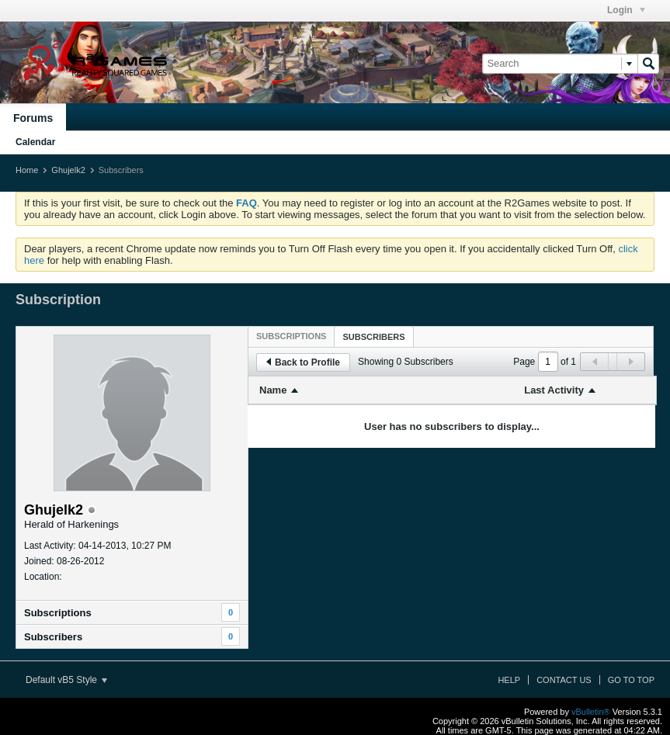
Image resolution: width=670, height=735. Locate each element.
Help (509, 680)
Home (27, 170)
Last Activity (554, 390)
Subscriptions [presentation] (291, 336)
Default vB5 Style (66, 679)
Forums (33, 118)
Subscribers (53, 637)
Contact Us (564, 680)
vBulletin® (590, 711)
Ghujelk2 (68, 170)
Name (272, 390)
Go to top (631, 680)
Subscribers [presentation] (373, 336)
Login (626, 10)
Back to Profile (303, 362)
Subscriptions (58, 613)
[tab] (291, 336)
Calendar (35, 142)
